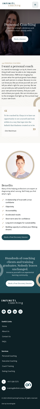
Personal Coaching (9, 356)
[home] (11, 5)
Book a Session (20, 39)
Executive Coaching (9, 361)
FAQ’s (4, 341)
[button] (35, 5)
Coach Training (8, 366)
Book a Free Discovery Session (16, 237)
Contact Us (6, 336)
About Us (5, 331)
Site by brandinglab (8, 404)
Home (4, 326)
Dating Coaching (8, 371)
